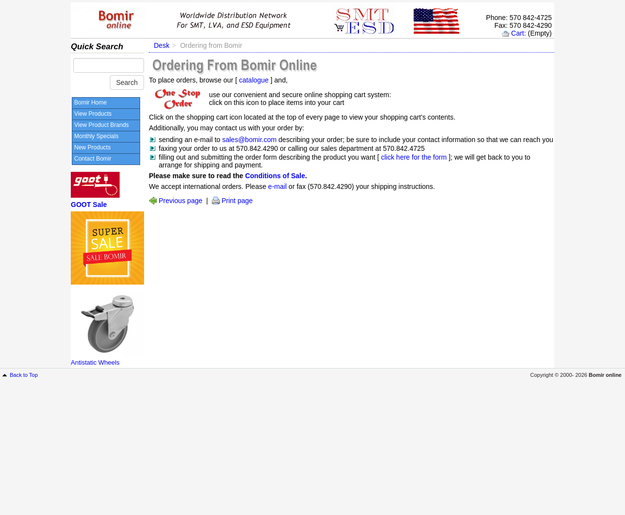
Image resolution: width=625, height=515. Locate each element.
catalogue (254, 80)
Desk (161, 45)
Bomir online (605, 375)
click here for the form (414, 157)
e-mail (277, 186)
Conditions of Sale (275, 176)
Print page (237, 201)
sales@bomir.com (250, 140)
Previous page (181, 201)
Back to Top (24, 375)
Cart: (518, 33)
